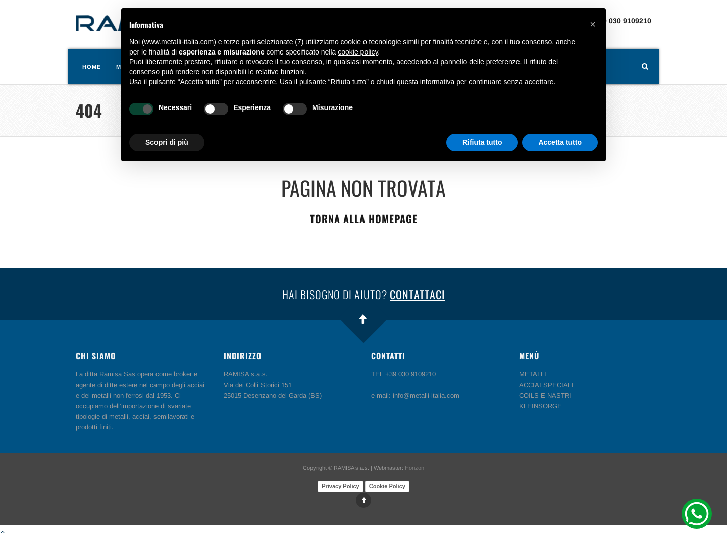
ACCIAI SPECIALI (546, 385)
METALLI (532, 374)
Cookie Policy (387, 486)
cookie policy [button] (358, 52)
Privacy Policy (340, 486)
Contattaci (417, 294)
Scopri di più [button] (166, 142)
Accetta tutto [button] (560, 142)
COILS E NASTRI (545, 395)
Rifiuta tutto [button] (482, 142)
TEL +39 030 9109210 (615, 21)
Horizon (414, 468)
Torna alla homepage (364, 218)
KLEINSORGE (540, 406)
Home (91, 67)
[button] (593, 24)
